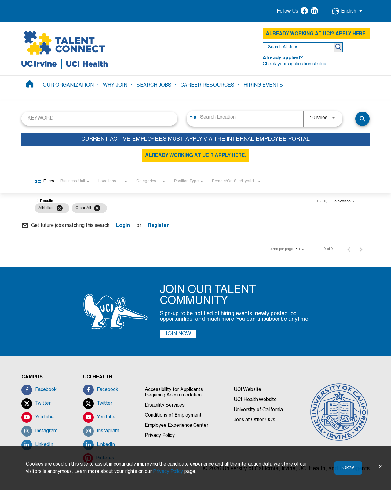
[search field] (298, 47)
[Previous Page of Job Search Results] (349, 249)
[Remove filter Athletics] (59, 208)
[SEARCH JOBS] (362, 119)
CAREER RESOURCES (207, 85)
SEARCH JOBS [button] (154, 85)
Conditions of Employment (173, 415)
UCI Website (247, 390)
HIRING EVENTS (263, 85)
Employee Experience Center (176, 425)
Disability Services (165, 405)
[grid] (183, 208)
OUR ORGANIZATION (68, 85)
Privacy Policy (160, 435)
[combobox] (99, 118)
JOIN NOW (177, 334)
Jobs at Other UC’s (254, 420)
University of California (258, 410)
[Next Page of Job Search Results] (361, 249)
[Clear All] (97, 208)
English (347, 11)
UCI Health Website (255, 400)
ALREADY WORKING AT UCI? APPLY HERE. (316, 34)
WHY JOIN (115, 85)
